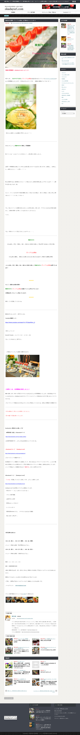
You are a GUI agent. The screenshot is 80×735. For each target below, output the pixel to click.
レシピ (63, 91)
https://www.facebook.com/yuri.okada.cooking (25, 618)
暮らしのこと (53, 638)
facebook (75, 1)
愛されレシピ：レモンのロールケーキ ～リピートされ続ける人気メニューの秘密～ (43, 719)
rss (73, 1)
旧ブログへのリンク (46, 672)
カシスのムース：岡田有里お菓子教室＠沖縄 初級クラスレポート (44, 691)
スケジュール (20, 638)
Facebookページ (66, 12)
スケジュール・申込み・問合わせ (49, 12)
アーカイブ (63, 111)
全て (21, 23)
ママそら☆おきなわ (16, 23)
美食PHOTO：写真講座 (28, 23)
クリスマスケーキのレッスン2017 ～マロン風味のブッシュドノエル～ (21, 651)
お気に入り (64, 89)
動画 (23, 23)
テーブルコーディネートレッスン (68, 82)
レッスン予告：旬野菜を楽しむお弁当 (61, 708)
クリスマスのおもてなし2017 (48, 649)
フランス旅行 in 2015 (65, 74)
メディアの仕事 (64, 99)
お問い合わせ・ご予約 (66, 101)
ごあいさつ (64, 72)
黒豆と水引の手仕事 (46, 640)
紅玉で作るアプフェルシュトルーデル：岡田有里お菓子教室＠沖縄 (22, 682)
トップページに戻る (8, 698)
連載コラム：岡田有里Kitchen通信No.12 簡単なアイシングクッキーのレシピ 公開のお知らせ (71, 30)
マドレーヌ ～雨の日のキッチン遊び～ (61, 718)
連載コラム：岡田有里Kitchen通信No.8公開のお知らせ (17, 690)
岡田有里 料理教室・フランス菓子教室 (38, 733)
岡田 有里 (14, 616)
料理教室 (13, 12)
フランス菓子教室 (31, 12)
